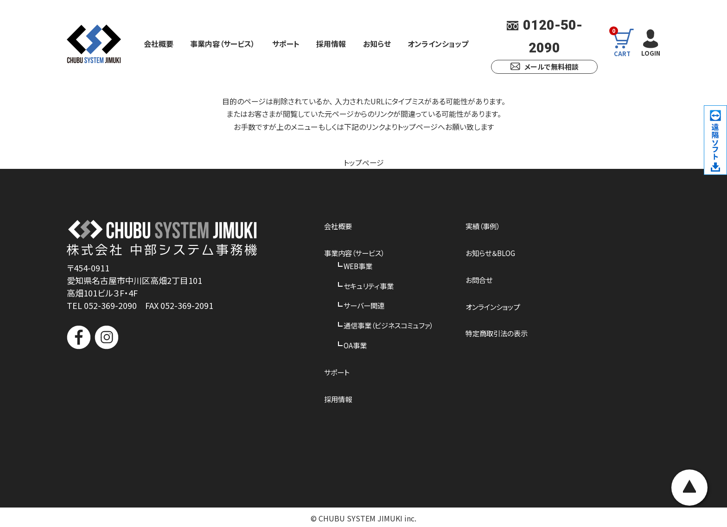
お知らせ (377, 43)
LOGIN (650, 43)
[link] (162, 385)
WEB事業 (359, 264)
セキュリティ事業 (370, 284)
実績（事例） (491, 225)
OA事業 (356, 343)
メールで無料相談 (544, 66)
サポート (286, 43)
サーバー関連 (365, 304)
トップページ (364, 162)
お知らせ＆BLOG (499, 252)
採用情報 (331, 43)
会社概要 (158, 43)
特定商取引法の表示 (505, 332)
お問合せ (486, 278)
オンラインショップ (438, 43)
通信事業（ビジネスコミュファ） (392, 323)
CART (624, 43)
